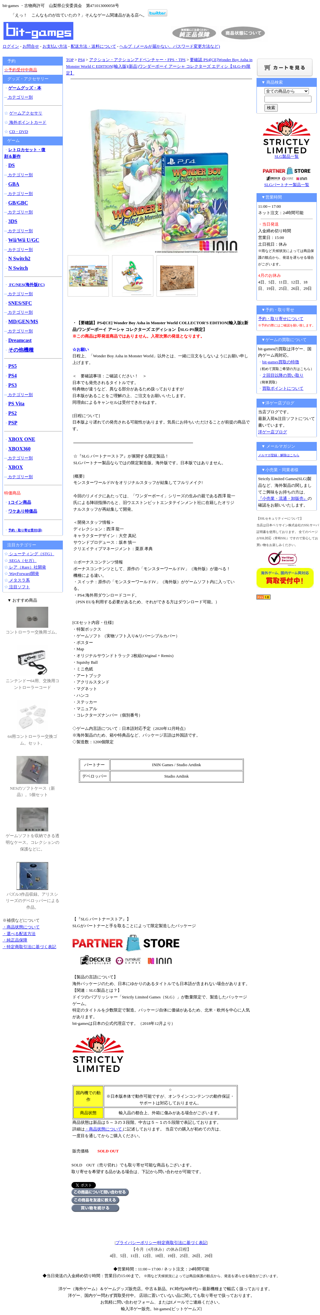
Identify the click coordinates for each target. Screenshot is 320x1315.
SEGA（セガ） (22, 560)
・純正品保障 (15, 940)
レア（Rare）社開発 (27, 567)
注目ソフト (19, 586)
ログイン (11, 46)
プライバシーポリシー (136, 1242)
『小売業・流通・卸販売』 (283, 498)
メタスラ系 (19, 580)
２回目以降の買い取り (282, 375)
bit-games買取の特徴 (280, 362)
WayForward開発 (23, 573)
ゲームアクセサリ (25, 113)
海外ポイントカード (27, 122)
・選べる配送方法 (19, 933)
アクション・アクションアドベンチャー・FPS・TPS (137, 59)
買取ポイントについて (282, 388)
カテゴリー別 (20, 97)
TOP (70, 59)
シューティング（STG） (31, 553)
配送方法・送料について (93, 46)
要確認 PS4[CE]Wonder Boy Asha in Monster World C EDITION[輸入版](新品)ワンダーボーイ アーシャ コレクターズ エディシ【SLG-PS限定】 (159, 66)
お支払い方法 (55, 46)
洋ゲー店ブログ (272, 432)
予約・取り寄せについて (280, 318)
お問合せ (31, 46)
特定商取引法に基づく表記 (182, 1242)
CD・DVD (18, 131)
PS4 (81, 59)
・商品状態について (104, 1129)
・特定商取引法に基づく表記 (29, 946)
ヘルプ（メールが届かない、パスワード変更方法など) (169, 46)
